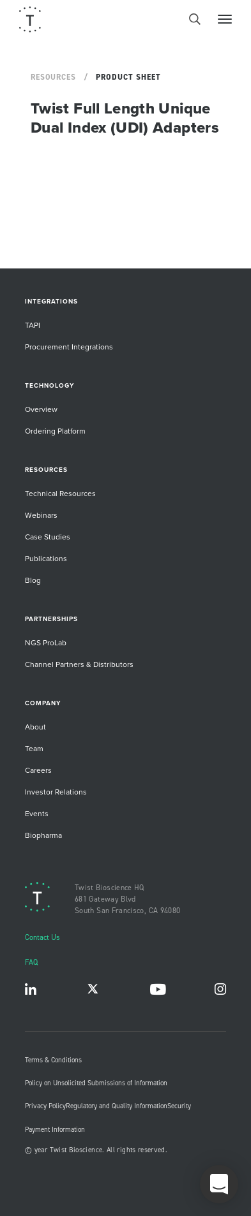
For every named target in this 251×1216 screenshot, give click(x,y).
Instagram (220, 991)
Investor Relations (56, 791)
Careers (38, 770)
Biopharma (43, 835)
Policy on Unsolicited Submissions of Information (96, 1082)
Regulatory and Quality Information (116, 1105)
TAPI (32, 324)
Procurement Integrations (69, 346)
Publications (46, 558)
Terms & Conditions (53, 1059)
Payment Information (55, 1129)
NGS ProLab (45, 642)
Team (34, 748)
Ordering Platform (55, 430)
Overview (41, 409)
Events (37, 813)
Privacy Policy (45, 1105)
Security (179, 1105)
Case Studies (47, 536)
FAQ (31, 962)
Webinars (41, 514)
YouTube (157, 991)
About (35, 726)
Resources (53, 77)
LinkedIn (30, 991)
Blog (33, 580)
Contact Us (42, 937)
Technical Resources (60, 493)
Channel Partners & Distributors (79, 664)
